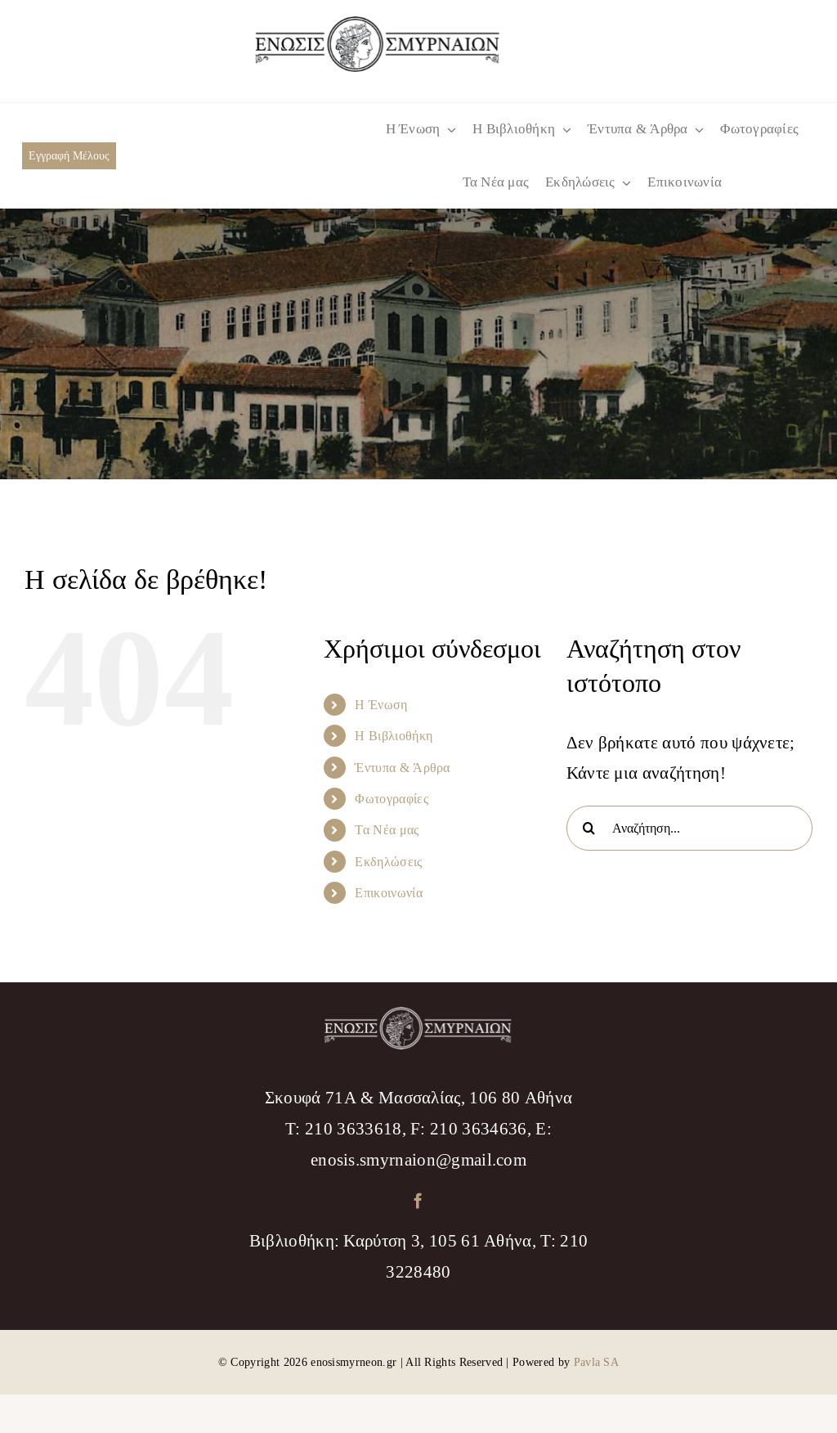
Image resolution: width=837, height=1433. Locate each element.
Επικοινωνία (388, 893)
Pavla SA (597, 1361)
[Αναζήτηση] (588, 828)
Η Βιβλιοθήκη (393, 735)
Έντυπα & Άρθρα (402, 767)
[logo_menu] (377, 25)
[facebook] (418, 1200)
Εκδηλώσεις (388, 861)
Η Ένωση (381, 704)
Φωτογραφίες (391, 798)
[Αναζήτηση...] (689, 828)
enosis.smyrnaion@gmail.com (418, 1160)
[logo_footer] (418, 1015)
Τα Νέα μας (386, 830)
